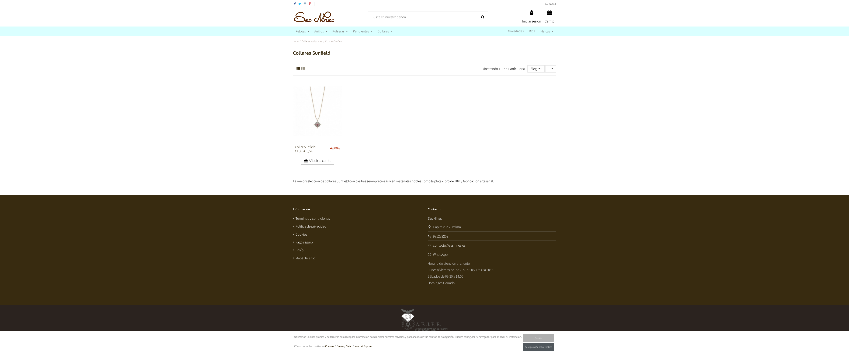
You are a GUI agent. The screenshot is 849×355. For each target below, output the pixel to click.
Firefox (340, 346)
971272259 (440, 236)
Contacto (550, 4)
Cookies (301, 234)
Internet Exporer (363, 346)
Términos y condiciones (312, 218)
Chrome (329, 346)
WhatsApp (440, 254)
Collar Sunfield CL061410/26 (305, 149)
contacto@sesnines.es (449, 245)
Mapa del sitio (305, 258)
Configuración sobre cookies (538, 346)
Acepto (538, 337)
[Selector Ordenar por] (536, 69)
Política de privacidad (310, 226)
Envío (299, 250)
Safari (349, 346)
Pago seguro (304, 242)
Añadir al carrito (318, 160)
